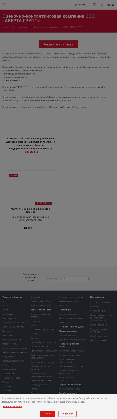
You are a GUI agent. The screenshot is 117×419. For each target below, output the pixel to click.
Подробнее (67, 413)
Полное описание (12, 406)
